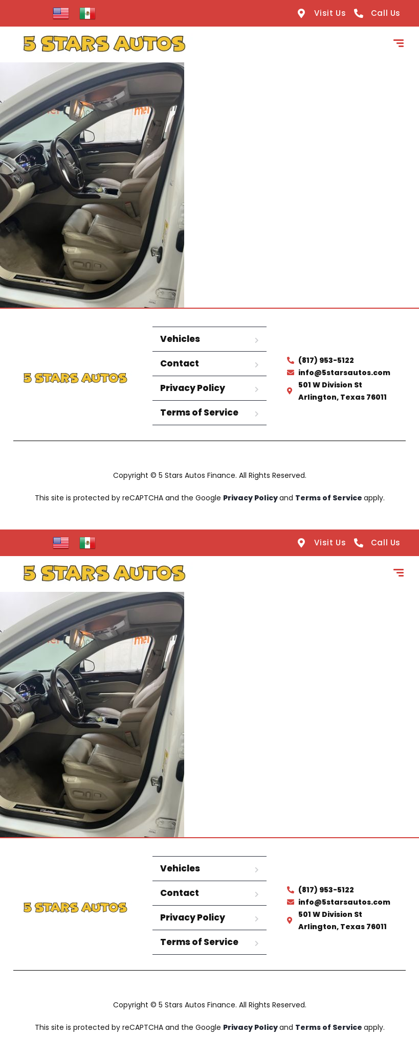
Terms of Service (199, 412)
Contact (179, 363)
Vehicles (180, 339)
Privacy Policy (192, 388)
